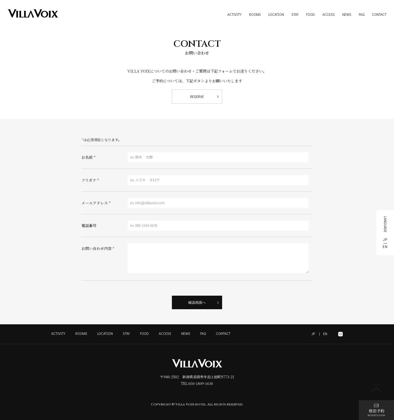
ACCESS (328, 14)
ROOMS (255, 14)
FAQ (361, 14)
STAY (295, 14)
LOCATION (276, 14)
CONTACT (379, 14)
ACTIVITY (234, 14)
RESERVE (197, 96)
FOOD (310, 14)
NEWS (346, 14)
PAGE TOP (376, 388)
